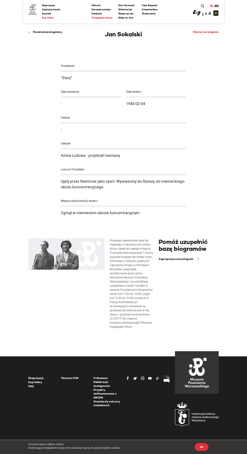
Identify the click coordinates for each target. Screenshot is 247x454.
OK (201, 447)
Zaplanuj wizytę (51, 9)
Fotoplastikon (149, 9)
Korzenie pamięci (101, 9)
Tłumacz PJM (70, 378)
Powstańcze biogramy (47, 32)
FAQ (31, 386)
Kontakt (46, 13)
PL (212, 6)
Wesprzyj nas (125, 13)
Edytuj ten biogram (206, 32)
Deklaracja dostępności (101, 384)
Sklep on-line (125, 17)
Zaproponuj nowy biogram (176, 259)
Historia (96, 5)
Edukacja (97, 13)
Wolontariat (125, 9)
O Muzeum (100, 378)
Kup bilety (48, 17)
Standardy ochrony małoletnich (106, 403)
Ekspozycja (48, 5)
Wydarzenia (148, 13)
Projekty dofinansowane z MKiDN (104, 393)
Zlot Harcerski (126, 5)
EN (217, 6)
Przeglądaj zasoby (102, 17)
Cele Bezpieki (149, 5)
